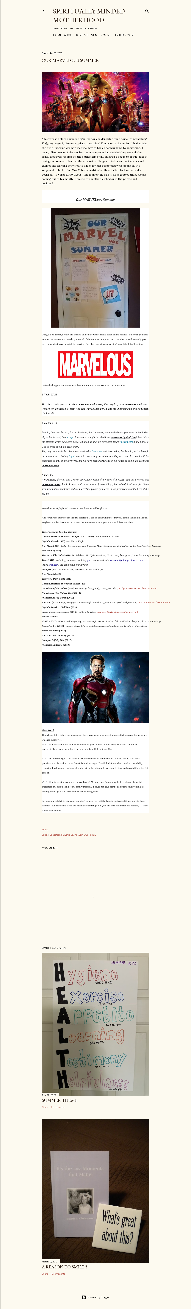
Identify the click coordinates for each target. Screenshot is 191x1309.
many (70, 437)
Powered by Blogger (95, 1297)
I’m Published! (113, 35)
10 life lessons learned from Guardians (138, 588)
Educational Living (60, 834)
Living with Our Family (83, 834)
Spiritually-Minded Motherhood (89, 15)
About (69, 35)
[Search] (147, 10)
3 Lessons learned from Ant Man (153, 602)
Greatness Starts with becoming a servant (117, 611)
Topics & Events (88, 35)
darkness (97, 451)
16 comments (58, 1273)
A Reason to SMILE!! (64, 1267)
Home (57, 35)
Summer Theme (59, 1100)
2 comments (57, 1107)
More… (132, 35)
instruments (126, 442)
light (72, 456)
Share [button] (45, 829)
